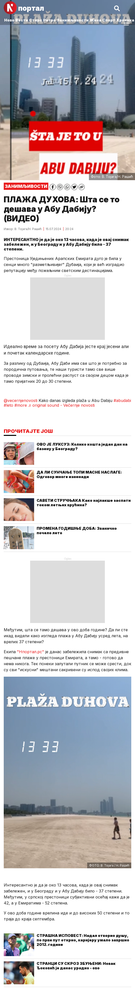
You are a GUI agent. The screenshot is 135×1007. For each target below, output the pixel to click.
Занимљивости (73, 20)
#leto (8, 405)
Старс (35, 20)
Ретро (49, 20)
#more (20, 405)
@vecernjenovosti (20, 400)
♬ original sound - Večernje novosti (61, 405)
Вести (21, 20)
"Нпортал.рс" (30, 651)
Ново (9, 20)
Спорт (108, 20)
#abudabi (122, 400)
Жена (95, 20)
